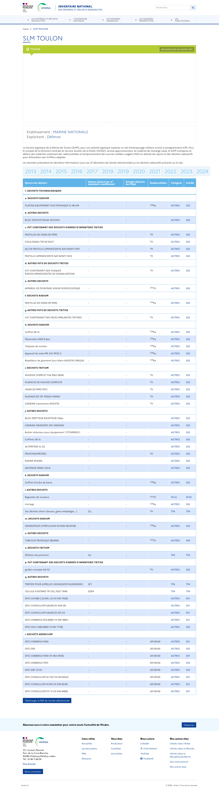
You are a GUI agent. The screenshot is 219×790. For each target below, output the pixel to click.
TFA (173, 511)
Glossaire (86, 758)
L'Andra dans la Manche (182, 748)
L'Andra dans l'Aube (180, 743)
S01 (188, 598)
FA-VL (174, 497)
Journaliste (116, 753)
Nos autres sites (178, 766)
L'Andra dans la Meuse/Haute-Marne (180, 755)
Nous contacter (33, 771)
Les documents (89, 748)
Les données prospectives (146, 19)
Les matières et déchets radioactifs (44, 19)
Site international (179, 761)
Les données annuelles (113, 19)
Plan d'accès (29, 763)
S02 (188, 205)
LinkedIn (148, 743)
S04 (188, 540)
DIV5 (189, 497)
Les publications (182, 19)
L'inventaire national (80, 19)
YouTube (148, 753)
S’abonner (189, 724)
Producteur (117, 743)
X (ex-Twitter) (149, 748)
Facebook (149, 758)
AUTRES (175, 205)
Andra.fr (25, 784)
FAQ (84, 753)
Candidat (116, 748)
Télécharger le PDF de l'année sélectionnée (47, 700)
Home (26, 28)
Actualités (87, 743)
